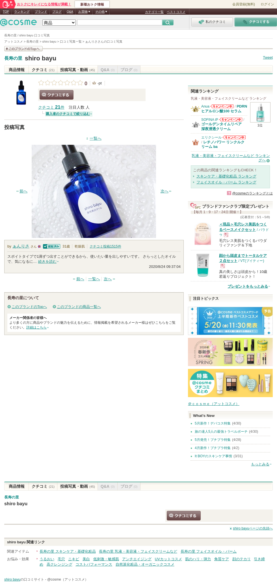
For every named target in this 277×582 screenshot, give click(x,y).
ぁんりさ (20, 246)
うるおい (47, 559)
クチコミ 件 (51, 107)
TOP (6, 11)
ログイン (267, 4)
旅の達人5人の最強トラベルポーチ (221, 432)
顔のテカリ (241, 559)
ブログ (57, 11)
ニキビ (73, 559)
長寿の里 (13, 58)
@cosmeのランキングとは (252, 193)
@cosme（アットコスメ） (67, 579)
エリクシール (211, 137)
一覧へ (95, 138)
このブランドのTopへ (29, 307)
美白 (86, 559)
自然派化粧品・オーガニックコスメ (145, 564)
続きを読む (47, 261)
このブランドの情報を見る (23, 48)
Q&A (70, 11)
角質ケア (221, 559)
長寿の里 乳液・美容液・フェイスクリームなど (138, 551)
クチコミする (56, 95)
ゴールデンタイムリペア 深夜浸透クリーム (223, 126)
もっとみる (260, 464)
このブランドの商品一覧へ (79, 307)
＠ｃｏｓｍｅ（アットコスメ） (213, 404)
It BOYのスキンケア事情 (213, 456)
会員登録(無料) (243, 4)
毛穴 (61, 559)
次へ (164, 191)
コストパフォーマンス (93, 564)
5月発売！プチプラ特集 (213, 440)
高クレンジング (59, 564)
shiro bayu (41, 58)
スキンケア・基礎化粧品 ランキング (226, 176)
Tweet (268, 57)
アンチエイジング (137, 559)
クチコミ (43, 69)
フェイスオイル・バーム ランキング (226, 182)
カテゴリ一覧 (154, 12)
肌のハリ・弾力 (198, 559)
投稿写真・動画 (77, 69)
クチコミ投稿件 (105, 246)
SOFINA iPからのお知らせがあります (231, 119)
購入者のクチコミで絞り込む (68, 114)
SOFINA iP (209, 120)
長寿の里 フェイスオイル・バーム (209, 551)
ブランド (41, 11)
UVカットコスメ (168, 559)
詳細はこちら (36, 327)
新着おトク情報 (92, 4)
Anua (205, 106)
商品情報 (17, 69)
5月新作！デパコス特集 (213, 423)
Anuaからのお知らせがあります (222, 106)
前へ (23, 191)
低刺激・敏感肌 (106, 559)
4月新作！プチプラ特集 (213, 448)
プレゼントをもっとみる (248, 286)
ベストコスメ (176, 12)
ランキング (22, 11)
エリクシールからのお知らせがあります (234, 137)
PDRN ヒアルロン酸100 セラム (224, 108)
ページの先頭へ (253, 528)
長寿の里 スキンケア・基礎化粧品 (68, 551)
